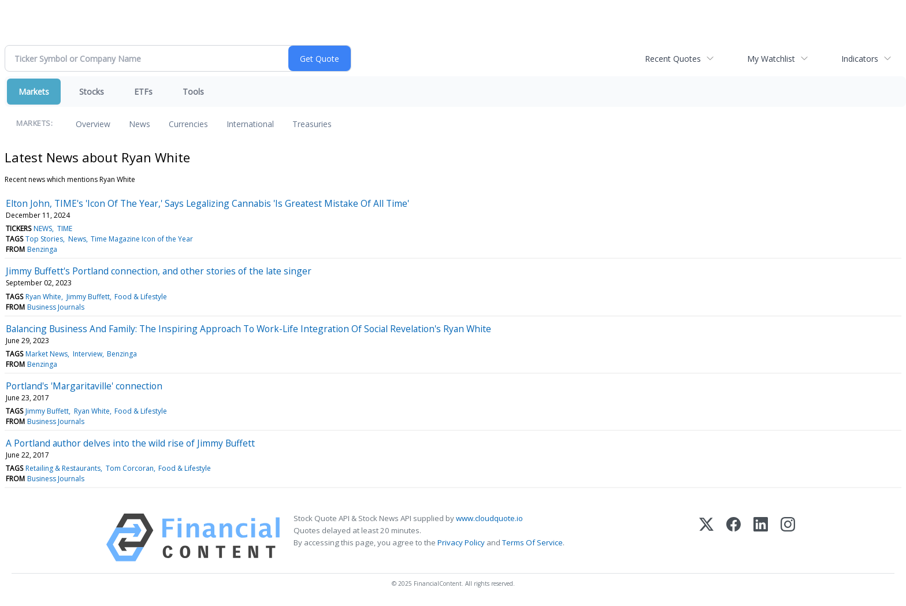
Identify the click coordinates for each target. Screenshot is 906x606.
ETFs (143, 91)
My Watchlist (771, 58)
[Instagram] (788, 537)
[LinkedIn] (761, 537)
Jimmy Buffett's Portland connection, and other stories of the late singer (158, 271)
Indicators (859, 58)
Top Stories (44, 239)
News (139, 123)
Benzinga (42, 249)
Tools (193, 91)
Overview (93, 123)
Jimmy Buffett (88, 297)
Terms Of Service (532, 542)
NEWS (43, 228)
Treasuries (312, 123)
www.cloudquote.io (489, 518)
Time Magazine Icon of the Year (142, 239)
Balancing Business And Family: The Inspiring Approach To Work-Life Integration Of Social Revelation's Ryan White (248, 328)
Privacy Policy (461, 542)
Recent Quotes (673, 58)
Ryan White (43, 297)
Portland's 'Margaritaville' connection (84, 386)
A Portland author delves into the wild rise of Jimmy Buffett (130, 443)
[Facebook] (733, 537)
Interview (87, 354)
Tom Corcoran (130, 468)
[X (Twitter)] (706, 537)
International (250, 123)
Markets (33, 91)
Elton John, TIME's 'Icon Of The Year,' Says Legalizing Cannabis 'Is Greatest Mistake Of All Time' (207, 203)
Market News (46, 354)
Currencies (188, 123)
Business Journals (55, 307)
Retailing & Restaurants (63, 468)
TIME (64, 228)
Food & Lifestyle (140, 297)
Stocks (91, 91)
